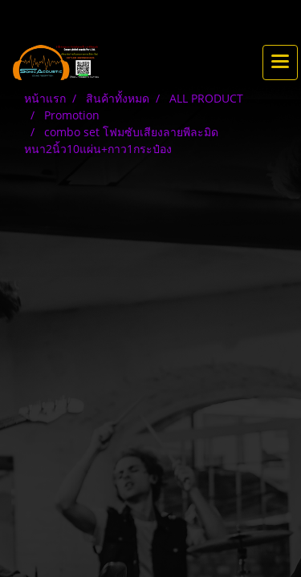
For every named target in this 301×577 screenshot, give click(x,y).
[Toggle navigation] (280, 62)
